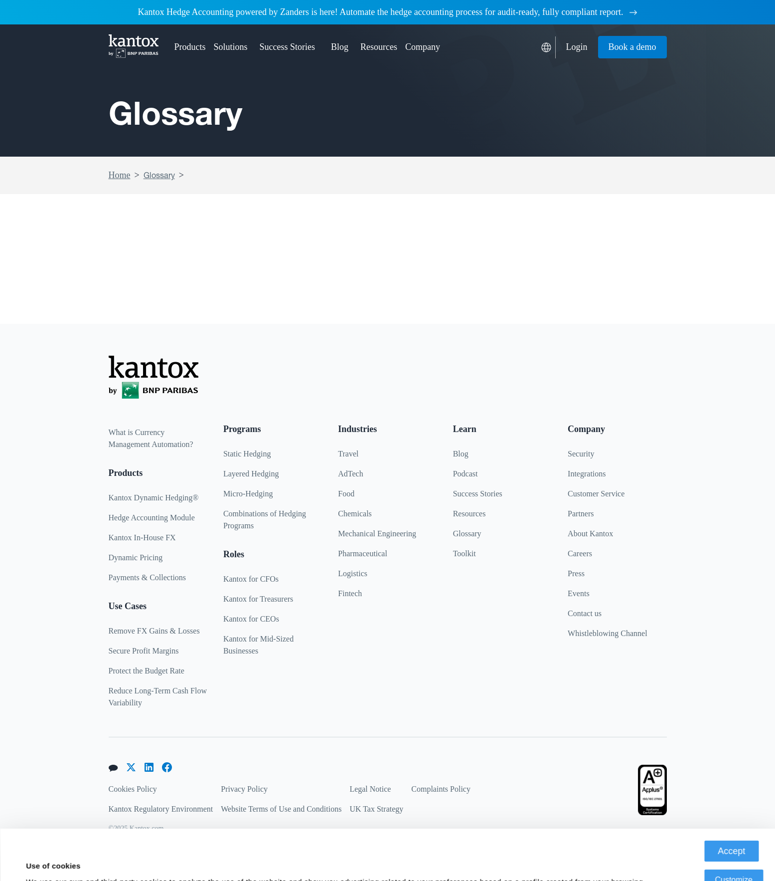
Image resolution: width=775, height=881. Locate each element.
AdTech (350, 473)
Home (120, 175)
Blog (339, 47)
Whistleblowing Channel (607, 633)
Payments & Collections (147, 577)
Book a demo (632, 47)
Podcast (465, 473)
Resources (469, 513)
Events (579, 593)
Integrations (587, 473)
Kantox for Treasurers (258, 599)
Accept (731, 801)
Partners (581, 513)
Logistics (352, 573)
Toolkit (464, 553)
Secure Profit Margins (144, 651)
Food (346, 493)
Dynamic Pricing (136, 557)
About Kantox (590, 533)
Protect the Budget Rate (146, 670)
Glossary (159, 175)
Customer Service (596, 493)
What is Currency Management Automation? (151, 438)
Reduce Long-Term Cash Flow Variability (158, 696)
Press (576, 573)
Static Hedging (247, 453)
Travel (348, 453)
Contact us (585, 613)
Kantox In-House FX (142, 537)
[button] (190, 47)
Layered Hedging (251, 473)
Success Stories (287, 47)
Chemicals (355, 513)
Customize (734, 829)
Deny (734, 858)
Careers (580, 553)
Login (577, 47)
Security (581, 453)
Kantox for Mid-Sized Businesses (258, 645)
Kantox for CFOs (251, 579)
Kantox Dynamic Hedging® (154, 497)
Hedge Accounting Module (152, 517)
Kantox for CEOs (251, 619)
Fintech (350, 593)
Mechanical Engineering (377, 533)
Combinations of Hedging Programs (264, 519)
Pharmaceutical (362, 553)
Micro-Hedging (248, 493)
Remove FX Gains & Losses (154, 631)
